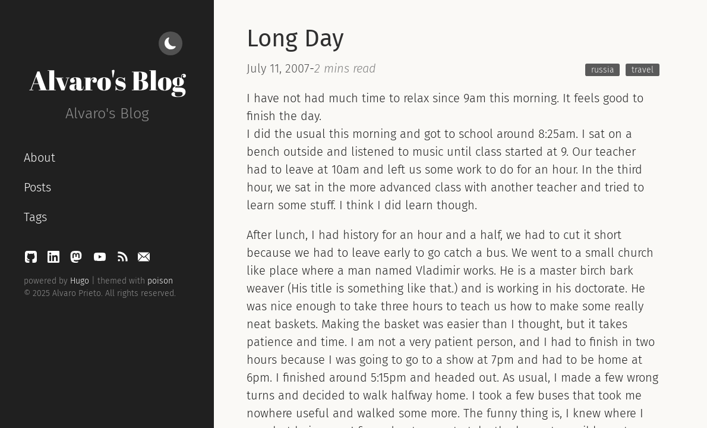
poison (160, 281)
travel (643, 70)
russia (602, 70)
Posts (37, 187)
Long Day (295, 38)
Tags (35, 217)
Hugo (79, 281)
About (39, 157)
